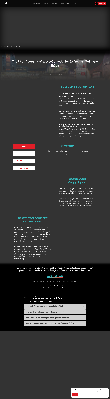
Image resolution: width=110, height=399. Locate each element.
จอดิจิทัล (24, 181)
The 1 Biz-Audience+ (24, 195)
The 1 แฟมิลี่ (54, 3)
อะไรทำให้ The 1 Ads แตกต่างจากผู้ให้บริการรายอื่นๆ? (55, 346)
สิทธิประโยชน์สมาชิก (36, 3)
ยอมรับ (75, 394)
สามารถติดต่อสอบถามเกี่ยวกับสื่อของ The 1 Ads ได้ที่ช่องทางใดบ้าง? (55, 357)
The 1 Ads (75, 3)
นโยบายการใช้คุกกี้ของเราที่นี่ (97, 391)
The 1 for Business (65, 3)
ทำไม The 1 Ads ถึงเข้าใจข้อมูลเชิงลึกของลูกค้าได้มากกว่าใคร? (55, 352)
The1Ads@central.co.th (63, 322)
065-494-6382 (58, 320)
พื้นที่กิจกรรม (24, 202)
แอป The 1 (46, 3)
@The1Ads (46, 322)
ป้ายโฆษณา (24, 188)
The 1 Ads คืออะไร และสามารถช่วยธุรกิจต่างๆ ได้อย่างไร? (55, 340)
